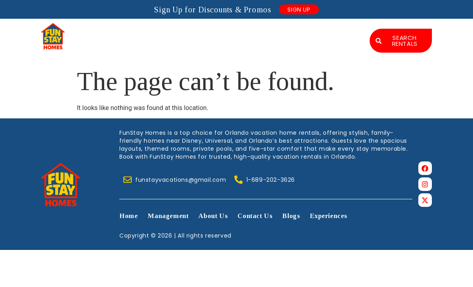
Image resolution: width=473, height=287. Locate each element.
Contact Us (297, 33)
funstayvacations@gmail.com (180, 180)
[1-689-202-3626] (238, 179)
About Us (244, 33)
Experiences (332, 49)
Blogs (343, 33)
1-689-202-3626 (270, 180)
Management (188, 33)
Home (138, 33)
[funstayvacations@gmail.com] (127, 179)
